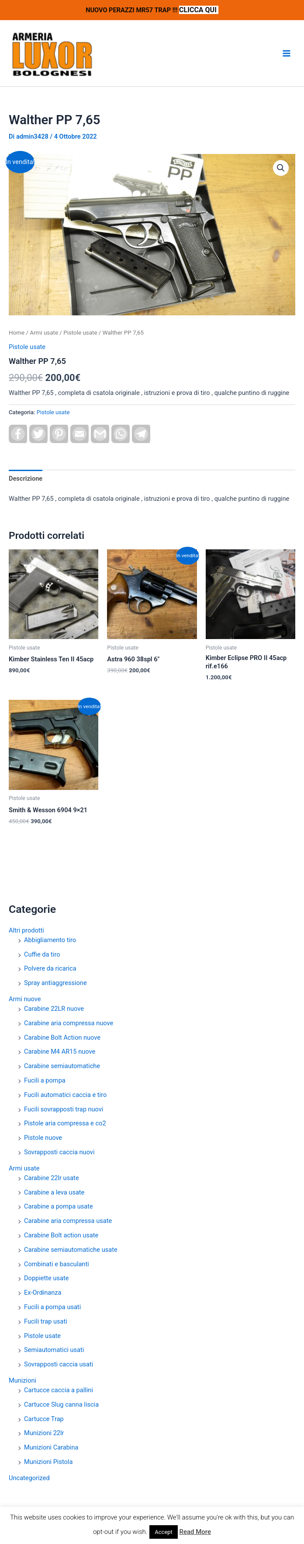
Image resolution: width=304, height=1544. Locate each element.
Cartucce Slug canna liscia (61, 1404)
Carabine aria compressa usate (68, 1221)
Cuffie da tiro (42, 954)
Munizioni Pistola (48, 1462)
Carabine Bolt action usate (61, 1235)
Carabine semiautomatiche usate (70, 1250)
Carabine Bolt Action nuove (62, 1037)
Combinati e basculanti (56, 1264)
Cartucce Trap (44, 1419)
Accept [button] (164, 1532)
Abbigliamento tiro (50, 940)
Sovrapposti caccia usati (58, 1364)
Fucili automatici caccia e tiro (65, 1095)
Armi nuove (25, 999)
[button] (281, 168)
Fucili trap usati (45, 1321)
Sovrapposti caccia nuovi (59, 1152)
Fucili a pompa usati (52, 1307)
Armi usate (24, 1168)
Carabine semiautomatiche (62, 1066)
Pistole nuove (43, 1138)
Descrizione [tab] (25, 478)
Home (16, 332)
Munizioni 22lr (44, 1433)
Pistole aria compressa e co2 (65, 1123)
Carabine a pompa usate (58, 1206)
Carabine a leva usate (54, 1192)
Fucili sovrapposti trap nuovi (63, 1109)
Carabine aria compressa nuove (68, 1023)
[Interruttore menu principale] (286, 53)
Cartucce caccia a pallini (58, 1390)
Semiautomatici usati (54, 1350)
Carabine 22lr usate (51, 1178)
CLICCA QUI (198, 10)
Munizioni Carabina (51, 1447)
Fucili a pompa (45, 1080)
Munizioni (22, 1380)
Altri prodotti (26, 930)
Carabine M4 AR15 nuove (59, 1051)
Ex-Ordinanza (42, 1292)
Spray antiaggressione (55, 983)
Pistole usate (42, 1336)
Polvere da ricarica (50, 968)
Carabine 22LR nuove (54, 1009)
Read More (195, 1532)
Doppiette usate (46, 1278)
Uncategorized (29, 1478)
